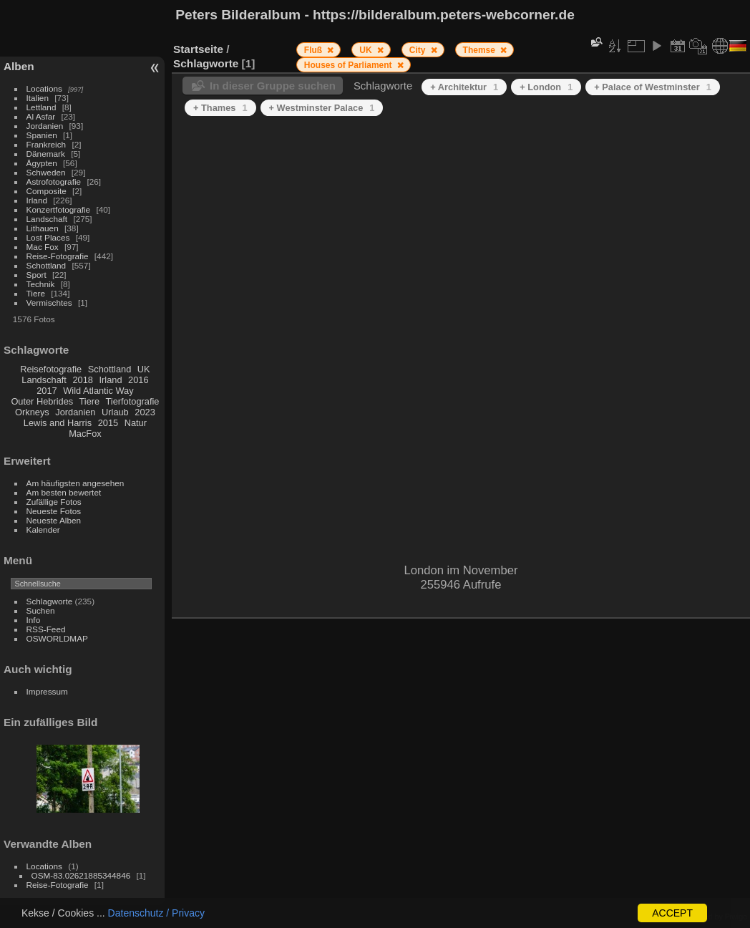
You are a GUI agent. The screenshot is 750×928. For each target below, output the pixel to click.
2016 (138, 379)
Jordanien (45, 125)
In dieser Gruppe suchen (273, 85)
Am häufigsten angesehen (75, 483)
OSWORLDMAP (57, 638)
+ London (546, 87)
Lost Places (48, 237)
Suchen (40, 610)
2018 (82, 379)
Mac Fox (42, 246)
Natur (136, 422)
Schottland (46, 265)
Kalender (43, 529)
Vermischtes (49, 302)
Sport (36, 274)
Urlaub (115, 412)
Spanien (41, 135)
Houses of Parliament (349, 65)
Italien (37, 97)
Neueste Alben (54, 520)
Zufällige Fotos (54, 501)
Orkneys (32, 412)
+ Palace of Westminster (652, 87)
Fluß (314, 50)
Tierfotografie (133, 401)
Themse (480, 50)
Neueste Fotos (54, 511)
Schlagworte (49, 601)
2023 (145, 412)
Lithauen (42, 228)
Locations (44, 88)
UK (143, 369)
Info (33, 619)
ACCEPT (672, 913)
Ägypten (41, 163)
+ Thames (220, 107)
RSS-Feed (46, 629)
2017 (46, 390)
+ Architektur (464, 87)
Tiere (35, 293)
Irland (36, 200)
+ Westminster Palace (322, 107)
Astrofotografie (54, 181)
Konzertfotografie (58, 209)
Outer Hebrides (42, 401)
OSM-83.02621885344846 (81, 875)
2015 (108, 422)
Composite (46, 190)
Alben (19, 66)
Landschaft (47, 218)
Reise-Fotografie (57, 256)
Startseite (198, 49)
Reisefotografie (51, 369)
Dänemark (45, 153)
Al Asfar (41, 116)
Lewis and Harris (58, 422)
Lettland (41, 107)
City (418, 50)
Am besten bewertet (64, 492)
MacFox (85, 433)
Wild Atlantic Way (98, 390)
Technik (40, 284)
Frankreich (46, 144)
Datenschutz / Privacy (156, 913)
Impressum (47, 691)
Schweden (46, 172)
